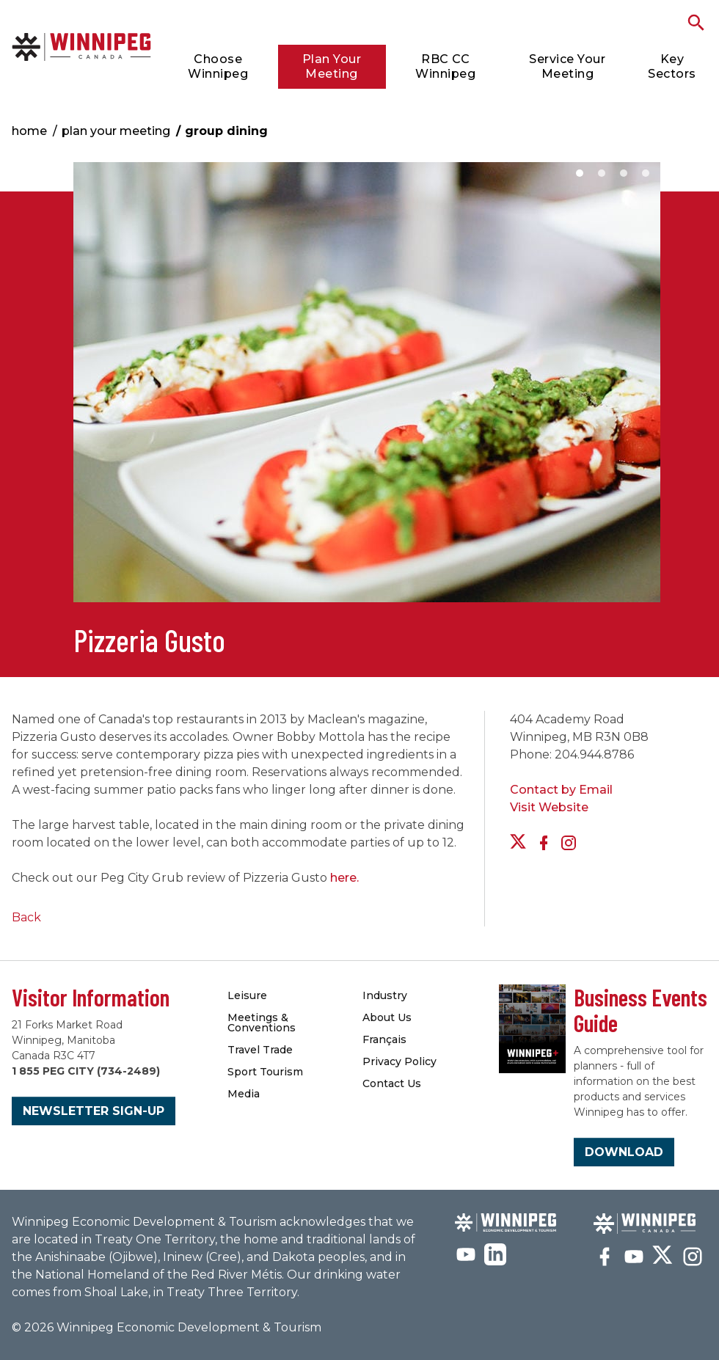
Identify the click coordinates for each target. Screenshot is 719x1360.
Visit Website (549, 807)
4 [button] (645, 173)
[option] (366, 389)
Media (243, 1093)
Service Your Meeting (567, 66)
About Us (387, 1017)
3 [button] (623, 173)
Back (26, 917)
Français (384, 1039)
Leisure (247, 995)
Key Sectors (672, 66)
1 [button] (579, 173)
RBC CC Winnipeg (445, 66)
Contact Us (391, 1083)
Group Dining (226, 131)
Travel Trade (260, 1049)
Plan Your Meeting (332, 66)
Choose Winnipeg (218, 66)
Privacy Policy (399, 1061)
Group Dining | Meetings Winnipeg (81, 46)
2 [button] (601, 173)
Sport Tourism (265, 1071)
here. (344, 878)
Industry (384, 995)
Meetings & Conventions (261, 1022)
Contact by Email (561, 790)
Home (29, 131)
